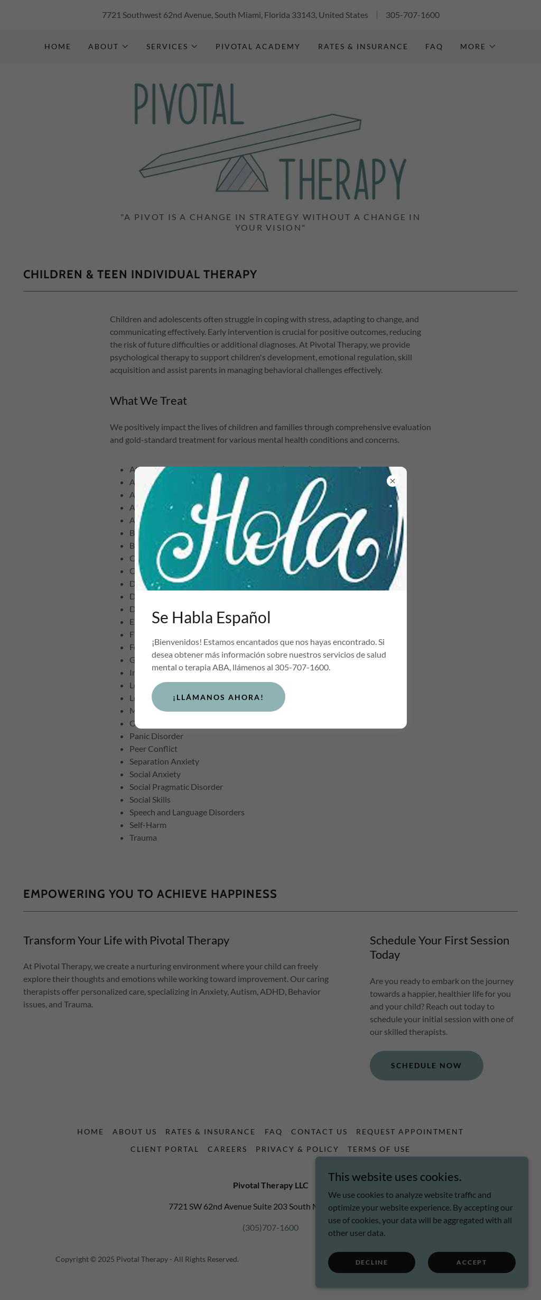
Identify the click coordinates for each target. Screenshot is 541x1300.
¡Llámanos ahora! (218, 697)
